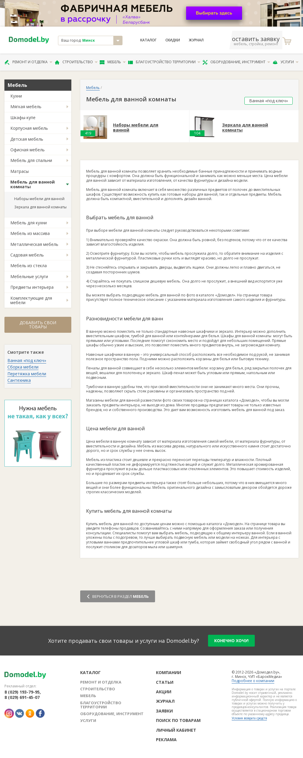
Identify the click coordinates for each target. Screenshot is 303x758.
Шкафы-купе (23, 117)
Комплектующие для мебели (31, 300)
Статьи (164, 682)
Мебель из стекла (28, 265)
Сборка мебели (22, 367)
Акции (163, 691)
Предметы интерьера (32, 287)
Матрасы (19, 171)
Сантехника (19, 380)
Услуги (286, 62)
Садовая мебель (27, 255)
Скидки (172, 40)
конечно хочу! (231, 640)
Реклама (166, 739)
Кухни (16, 96)
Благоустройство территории (164, 62)
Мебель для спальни (31, 160)
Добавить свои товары (38, 325)
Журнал (196, 40)
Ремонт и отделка (28, 62)
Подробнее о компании (253, 680)
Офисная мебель (27, 149)
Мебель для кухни (28, 222)
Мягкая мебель (25, 106)
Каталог (148, 40)
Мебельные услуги (29, 276)
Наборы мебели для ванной (39, 198)
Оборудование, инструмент (236, 62)
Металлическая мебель (34, 244)
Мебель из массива (30, 233)
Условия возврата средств (249, 718)
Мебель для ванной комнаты (32, 184)
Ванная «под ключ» (26, 360)
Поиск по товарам (178, 720)
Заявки (164, 711)
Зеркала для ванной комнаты (40, 207)
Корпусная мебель (29, 128)
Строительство (76, 62)
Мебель (113, 62)
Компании (168, 672)
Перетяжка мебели (26, 373)
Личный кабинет (176, 730)
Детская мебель (26, 139)
